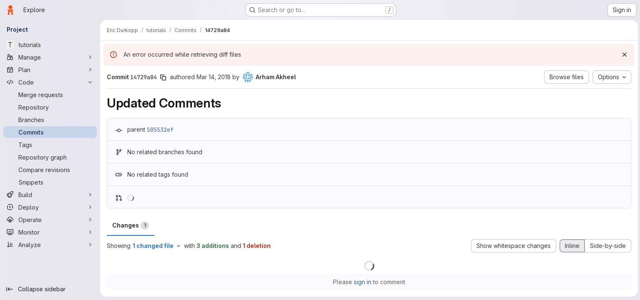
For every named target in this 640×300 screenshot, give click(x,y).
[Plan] (50, 69)
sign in (362, 281)
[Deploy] (50, 207)
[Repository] (50, 107)
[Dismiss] (623, 55)
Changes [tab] (130, 225)
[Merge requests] (50, 94)
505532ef (160, 129)
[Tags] (50, 144)
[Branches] (50, 119)
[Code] (50, 82)
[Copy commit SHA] (163, 77)
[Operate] (50, 219)
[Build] (50, 194)
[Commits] (50, 132)
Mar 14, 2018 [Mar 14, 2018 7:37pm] (214, 76)
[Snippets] (50, 182)
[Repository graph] (50, 157)
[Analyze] (50, 244)
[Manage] (50, 57)
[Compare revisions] (50, 169)
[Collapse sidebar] (50, 289)
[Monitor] (50, 232)
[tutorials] (50, 44)
